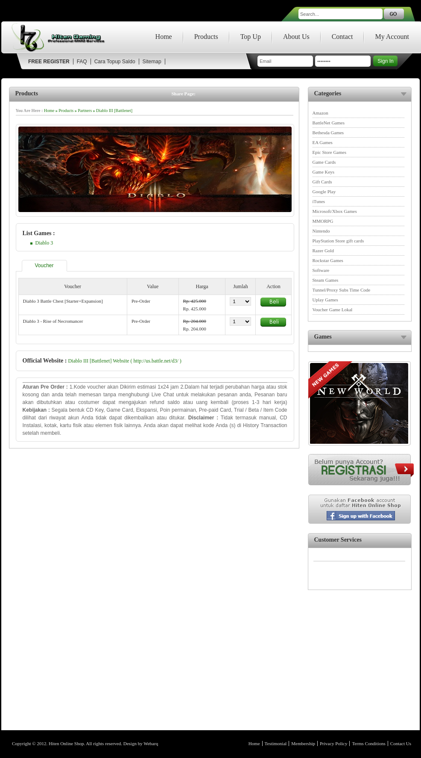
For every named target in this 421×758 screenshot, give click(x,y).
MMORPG (323, 221)
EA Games (323, 142)
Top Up (250, 36)
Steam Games (326, 280)
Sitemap (152, 62)
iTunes (319, 201)
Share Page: (184, 93)
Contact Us (400, 743)
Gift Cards (322, 181)
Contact (342, 36)
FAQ (82, 62)
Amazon (320, 112)
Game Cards (324, 162)
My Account (392, 36)
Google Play (324, 191)
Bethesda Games (328, 132)
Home (163, 36)
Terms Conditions (368, 743)
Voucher (44, 265)
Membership (303, 743)
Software (321, 270)
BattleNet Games (329, 122)
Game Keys (324, 171)
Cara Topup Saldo (114, 62)
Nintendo (321, 230)
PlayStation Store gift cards (338, 240)
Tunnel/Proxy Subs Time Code (342, 289)
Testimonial (276, 743)
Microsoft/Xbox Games (335, 211)
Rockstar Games (328, 260)
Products (206, 36)
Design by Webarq (140, 743)
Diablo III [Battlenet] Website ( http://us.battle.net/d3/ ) (124, 361)
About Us (296, 36)
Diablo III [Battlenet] (114, 110)
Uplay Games (325, 299)
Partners (85, 110)
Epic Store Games (329, 152)
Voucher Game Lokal (333, 309)
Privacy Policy (333, 743)
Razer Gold (323, 250)
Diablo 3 (44, 243)
